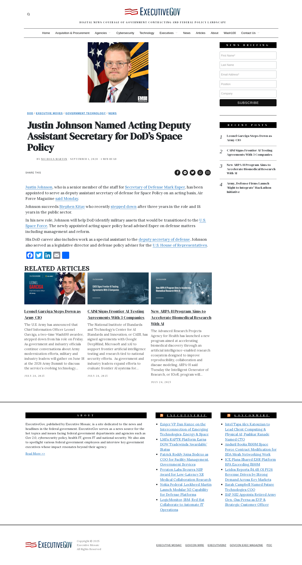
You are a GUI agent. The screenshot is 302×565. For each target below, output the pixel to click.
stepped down (124, 206)
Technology (146, 33)
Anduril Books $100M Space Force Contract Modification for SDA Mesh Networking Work (251, 449)
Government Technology (85, 113)
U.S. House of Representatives (180, 245)
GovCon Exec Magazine (244, 545)
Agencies (98, 33)
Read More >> (35, 454)
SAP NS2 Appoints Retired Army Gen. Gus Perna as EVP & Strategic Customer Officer (250, 499)
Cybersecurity (123, 33)
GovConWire (252, 415)
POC (269, 545)
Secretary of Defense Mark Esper (155, 187)
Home (42, 33)
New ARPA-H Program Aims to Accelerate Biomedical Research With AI (181, 317)
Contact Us (253, 33)
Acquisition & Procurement (69, 33)
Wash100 (233, 33)
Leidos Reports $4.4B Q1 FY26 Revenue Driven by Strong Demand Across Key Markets (249, 474)
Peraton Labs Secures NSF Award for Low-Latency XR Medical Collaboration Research (185, 474)
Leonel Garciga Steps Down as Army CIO (250, 138)
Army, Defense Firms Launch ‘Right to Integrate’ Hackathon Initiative (250, 189)
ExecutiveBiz (187, 415)
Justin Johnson (38, 187)
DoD (30, 113)
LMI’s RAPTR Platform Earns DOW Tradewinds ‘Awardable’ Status (183, 444)
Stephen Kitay (72, 206)
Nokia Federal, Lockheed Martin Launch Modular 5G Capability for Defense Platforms (186, 489)
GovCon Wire (188, 545)
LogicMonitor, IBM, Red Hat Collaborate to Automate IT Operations (182, 505)
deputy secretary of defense (164, 239)
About (217, 33)
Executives (167, 33)
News (188, 33)
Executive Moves (49, 113)
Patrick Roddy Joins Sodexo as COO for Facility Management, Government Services (184, 459)
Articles (202, 33)
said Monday (66, 198)
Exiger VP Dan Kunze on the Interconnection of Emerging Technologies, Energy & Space (184, 429)
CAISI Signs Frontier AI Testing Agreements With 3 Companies (251, 153)
